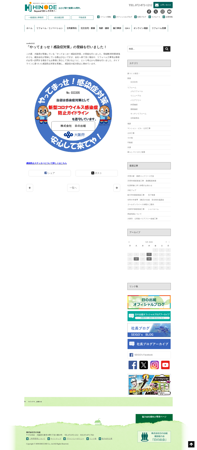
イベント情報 (104, 17)
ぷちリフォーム (136, 91)
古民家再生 (72, 28)
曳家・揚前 (104, 28)
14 (149, 259)
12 (136, 259)
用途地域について (134, 214)
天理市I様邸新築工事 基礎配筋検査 (141, 181)
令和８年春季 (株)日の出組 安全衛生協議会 (145, 200)
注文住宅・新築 (88, 28)
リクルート (154, 17)
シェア (49, 172)
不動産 (130, 142)
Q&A (127, 28)
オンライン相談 (141, 28)
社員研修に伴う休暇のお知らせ (139, 185)
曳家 (129, 124)
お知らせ (39, 401)
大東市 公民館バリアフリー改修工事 (142, 219)
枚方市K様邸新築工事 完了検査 (141, 195)
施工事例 (117, 28)
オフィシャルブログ (122, 17)
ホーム (29, 28)
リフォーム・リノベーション (49, 28)
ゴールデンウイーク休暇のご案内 (140, 204)
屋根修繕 (134, 109)
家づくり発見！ (133, 73)
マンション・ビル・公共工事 (138, 128)
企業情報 (168, 17)
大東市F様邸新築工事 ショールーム (143, 209)
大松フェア (131, 190)
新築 (129, 78)
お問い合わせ (163, 5)
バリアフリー (135, 100)
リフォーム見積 (159, 28)
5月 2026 (149, 242)
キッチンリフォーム (138, 114)
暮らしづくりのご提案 (136, 152)
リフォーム (131, 88)
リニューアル (135, 96)
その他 (130, 138)
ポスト (96, 172)
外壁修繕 (134, 105)
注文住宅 (134, 82)
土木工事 (131, 133)
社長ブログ (140, 17)
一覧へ (73, 187)
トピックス (31, 401)
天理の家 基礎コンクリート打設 (140, 176)
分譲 (129, 147)
